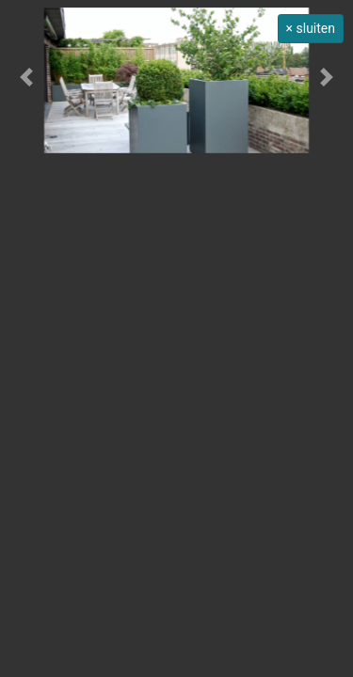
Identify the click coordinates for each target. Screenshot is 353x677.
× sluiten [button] (310, 28)
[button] (26, 76)
